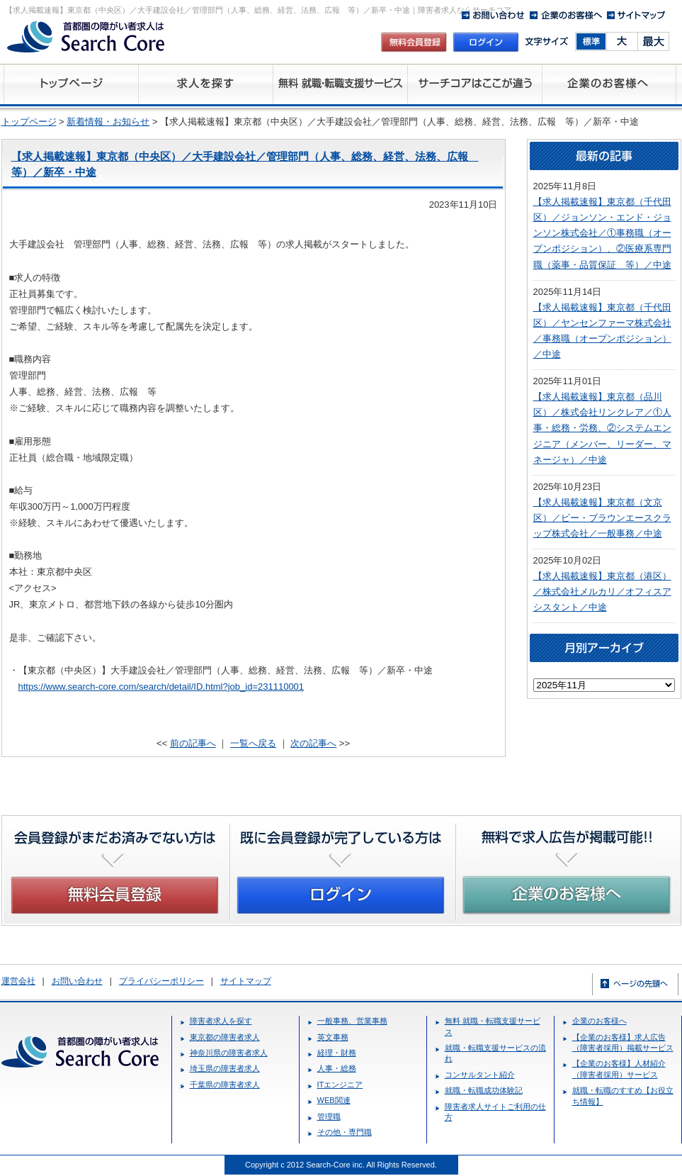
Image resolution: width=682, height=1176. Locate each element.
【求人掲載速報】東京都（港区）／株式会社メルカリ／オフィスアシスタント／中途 (602, 591)
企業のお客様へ (599, 1021)
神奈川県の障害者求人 (229, 1052)
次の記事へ (313, 743)
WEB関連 (334, 1100)
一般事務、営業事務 (352, 1021)
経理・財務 (336, 1052)
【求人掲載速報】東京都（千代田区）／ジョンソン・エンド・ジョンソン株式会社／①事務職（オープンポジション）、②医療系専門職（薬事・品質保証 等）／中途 (602, 232)
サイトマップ (245, 981)
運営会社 (18, 981)
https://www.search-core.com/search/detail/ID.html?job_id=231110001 (161, 686)
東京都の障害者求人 (225, 1037)
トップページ (29, 121)
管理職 (329, 1116)
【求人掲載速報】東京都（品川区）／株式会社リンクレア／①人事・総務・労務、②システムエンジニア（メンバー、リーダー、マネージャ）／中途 (602, 427)
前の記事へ (193, 743)
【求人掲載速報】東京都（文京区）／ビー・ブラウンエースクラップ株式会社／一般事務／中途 (602, 518)
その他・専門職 (344, 1132)
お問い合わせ (77, 981)
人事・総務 (336, 1068)
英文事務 (332, 1037)
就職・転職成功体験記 (484, 1090)
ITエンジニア (340, 1084)
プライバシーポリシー (161, 981)
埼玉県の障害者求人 (225, 1068)
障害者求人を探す (221, 1021)
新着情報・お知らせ (108, 121)
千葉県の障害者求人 (225, 1084)
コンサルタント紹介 (480, 1074)
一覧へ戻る (253, 743)
